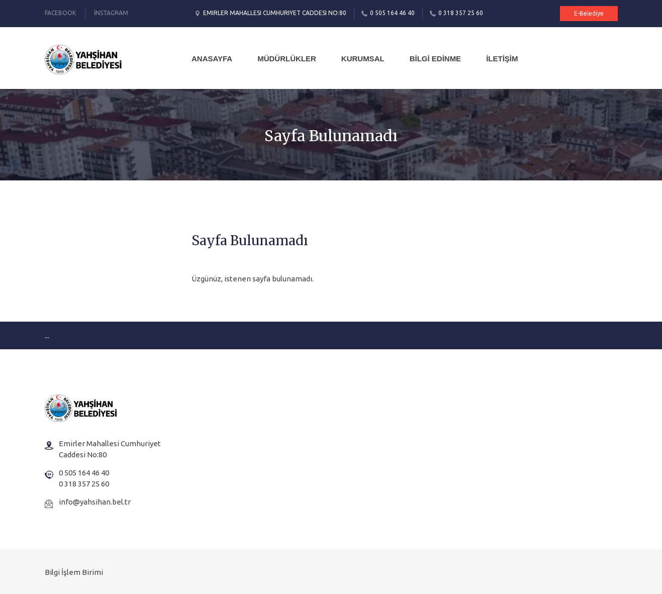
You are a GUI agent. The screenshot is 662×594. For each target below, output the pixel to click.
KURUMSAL (363, 58)
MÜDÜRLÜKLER (286, 58)
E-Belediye (589, 13)
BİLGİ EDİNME (435, 58)
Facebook (60, 13)
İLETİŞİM (502, 58)
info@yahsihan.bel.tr (95, 502)
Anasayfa (212, 58)
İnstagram (111, 13)
